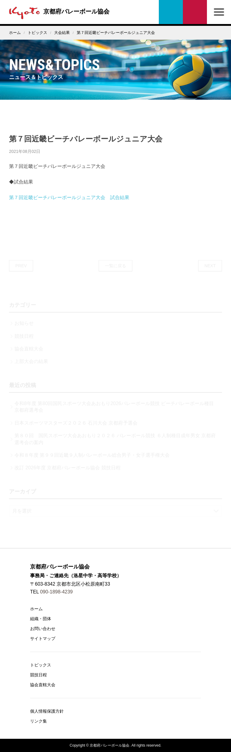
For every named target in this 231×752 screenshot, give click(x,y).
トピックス (37, 32)
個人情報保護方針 (47, 711)
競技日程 (38, 674)
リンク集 (38, 721)
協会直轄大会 (42, 684)
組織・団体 (40, 618)
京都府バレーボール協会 (57, 11)
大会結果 (62, 32)
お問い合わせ (195, 12)
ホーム (15, 32)
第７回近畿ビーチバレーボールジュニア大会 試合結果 (69, 207)
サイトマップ (42, 638)
